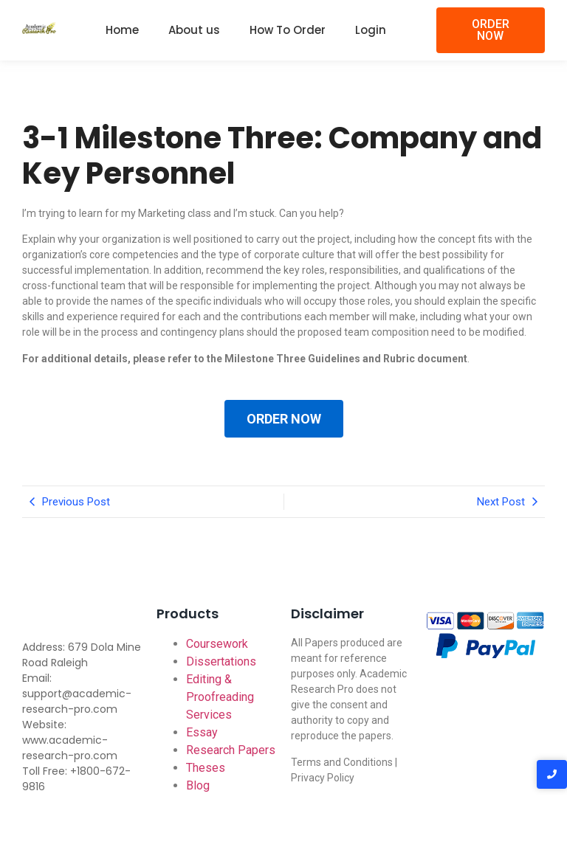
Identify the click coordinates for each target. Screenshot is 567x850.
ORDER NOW (284, 418)
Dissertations (221, 661)
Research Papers (230, 750)
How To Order (288, 30)
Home (122, 30)
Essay (202, 732)
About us (194, 30)
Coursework (217, 644)
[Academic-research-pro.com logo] (39, 28)
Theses (205, 768)
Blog (198, 785)
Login (370, 30)
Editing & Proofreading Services (220, 697)
